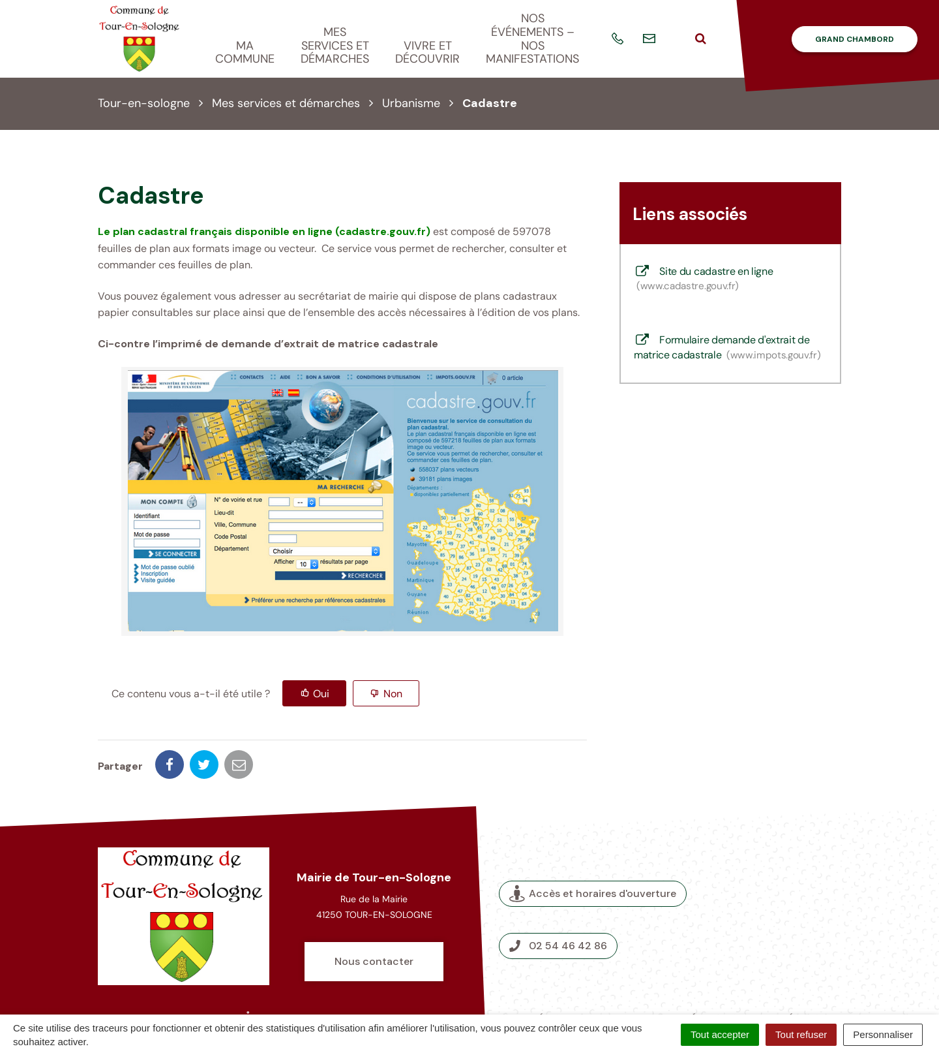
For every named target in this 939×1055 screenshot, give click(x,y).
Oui (321, 694)
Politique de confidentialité (616, 988)
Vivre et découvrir (427, 52)
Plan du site (600, 973)
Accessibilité (764, 973)
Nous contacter (374, 915)
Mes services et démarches (335, 45)
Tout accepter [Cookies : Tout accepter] (720, 1034)
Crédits (545, 973)
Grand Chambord (854, 39)
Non (392, 694)
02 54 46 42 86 (558, 900)
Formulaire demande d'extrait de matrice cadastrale (727, 347)
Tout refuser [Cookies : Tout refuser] (801, 1034)
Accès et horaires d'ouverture (592, 848)
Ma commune (245, 52)
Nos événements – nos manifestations (532, 38)
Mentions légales (681, 973)
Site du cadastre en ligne (703, 278)
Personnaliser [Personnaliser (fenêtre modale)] (883, 1034)
